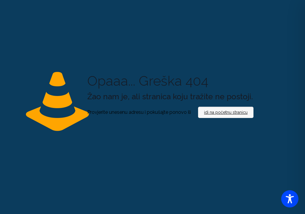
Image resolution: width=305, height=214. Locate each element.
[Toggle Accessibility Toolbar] (290, 199)
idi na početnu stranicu (226, 112)
